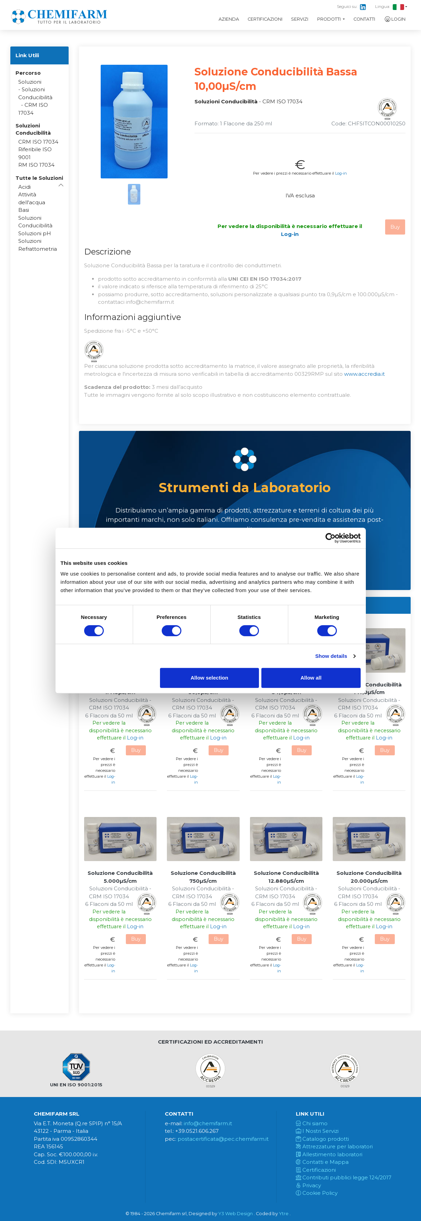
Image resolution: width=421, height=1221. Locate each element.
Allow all (311, 678)
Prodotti (329, 19)
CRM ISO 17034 (38, 141)
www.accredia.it (364, 374)
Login (394, 19)
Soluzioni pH (34, 233)
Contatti (364, 19)
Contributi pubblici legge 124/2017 (343, 1177)
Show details (331, 656)
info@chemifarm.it (208, 1123)
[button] (39, 178)
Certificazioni (265, 19)
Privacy (308, 1185)
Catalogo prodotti (322, 1139)
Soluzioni (29, 82)
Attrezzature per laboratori (334, 1146)
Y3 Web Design (235, 1213)
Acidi (24, 187)
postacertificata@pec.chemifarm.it (223, 1139)
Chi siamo (312, 1123)
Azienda (229, 19)
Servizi (299, 19)
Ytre (284, 1213)
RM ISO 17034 (36, 165)
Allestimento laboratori (329, 1154)
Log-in (341, 173)
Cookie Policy (317, 1193)
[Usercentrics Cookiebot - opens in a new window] (330, 538)
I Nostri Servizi (317, 1131)
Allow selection (209, 678)
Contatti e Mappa (322, 1162)
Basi (23, 210)
